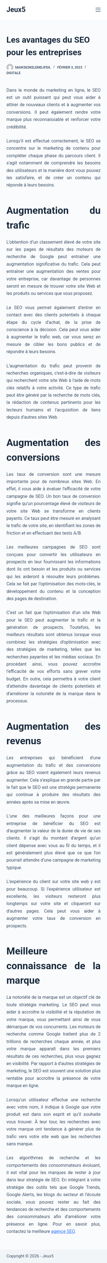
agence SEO (63, 1231)
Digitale (13, 73)
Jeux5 (16, 10)
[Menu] (98, 9)
